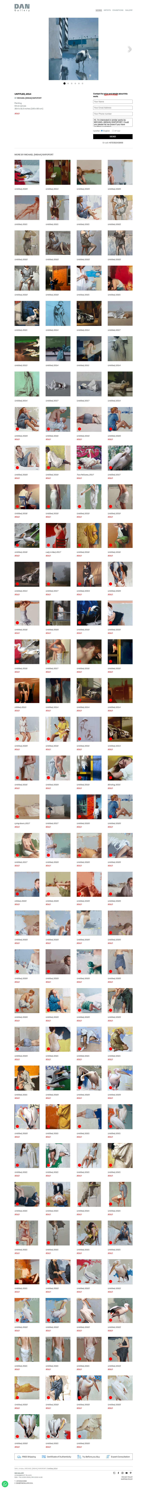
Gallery (129, 10)
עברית (116, 130)
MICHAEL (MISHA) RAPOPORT (29, 98)
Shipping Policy (127, 1479)
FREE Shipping (26, 1457)
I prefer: (106, 130)
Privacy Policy (127, 1477)
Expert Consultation (118, 1457)
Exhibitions (118, 10)
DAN (16, 1468)
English (105, 130)
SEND (113, 136)
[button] (64, 83)
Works (99, 10)
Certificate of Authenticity (56, 1457)
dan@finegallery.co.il (24, 1483)
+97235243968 (116, 142)
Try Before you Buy (88, 1457)
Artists (107, 10)
